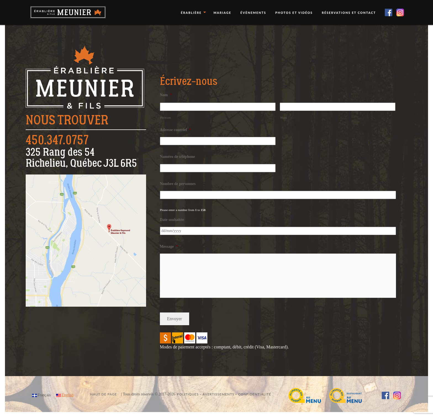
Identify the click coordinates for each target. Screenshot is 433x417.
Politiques (188, 394)
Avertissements (218, 394)
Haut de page (103, 394)
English (67, 395)
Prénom (165, 117)
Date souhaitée (172, 220)
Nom (166, 95)
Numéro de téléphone (177, 157)
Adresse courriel (175, 130)
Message (169, 246)
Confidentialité (254, 394)
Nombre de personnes (178, 184)
